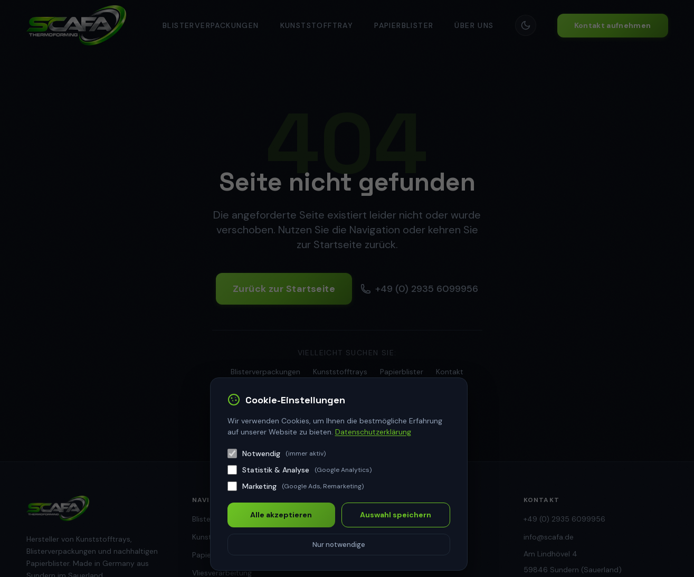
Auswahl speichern (395, 514)
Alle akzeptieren (281, 514)
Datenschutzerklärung (373, 432)
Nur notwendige (338, 544)
